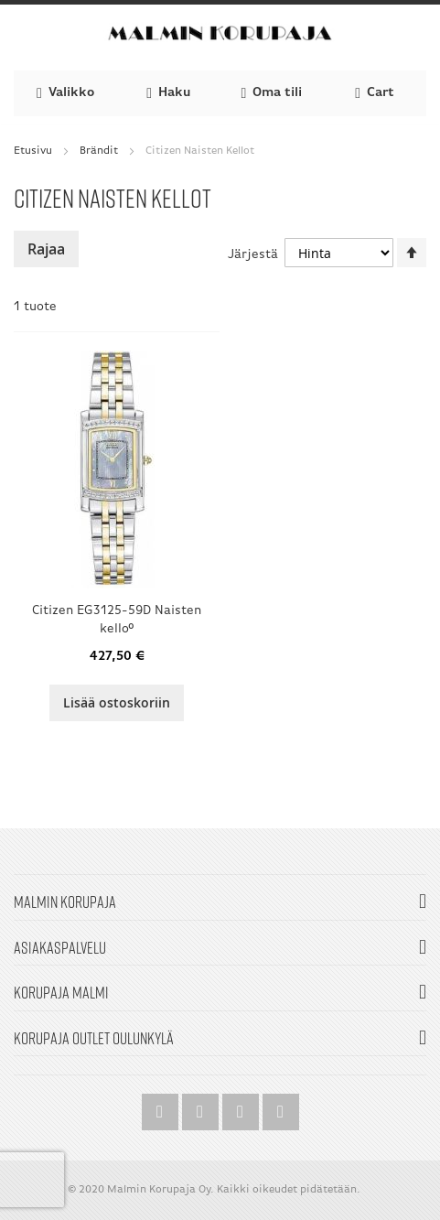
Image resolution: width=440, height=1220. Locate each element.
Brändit (99, 151)
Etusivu (33, 151)
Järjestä (253, 255)
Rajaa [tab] (46, 249)
